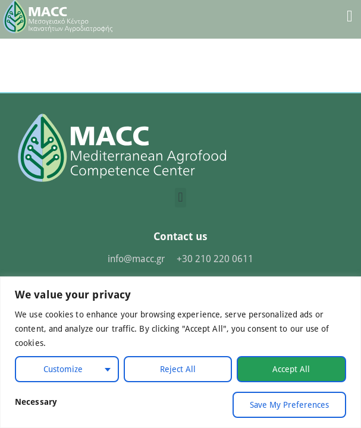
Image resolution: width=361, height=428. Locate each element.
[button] (180, 197)
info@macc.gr (136, 258)
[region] (180, 352)
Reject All (178, 368)
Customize (63, 368)
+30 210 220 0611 (215, 258)
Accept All (291, 368)
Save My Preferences (289, 404)
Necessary (36, 401)
